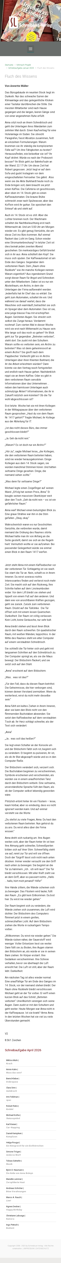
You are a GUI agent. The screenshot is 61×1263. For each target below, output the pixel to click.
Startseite (9, 65)
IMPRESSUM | (29, 1248)
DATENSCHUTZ (42, 1248)
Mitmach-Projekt (24, 65)
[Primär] (30, 48)
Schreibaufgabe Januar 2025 (21, 68)
